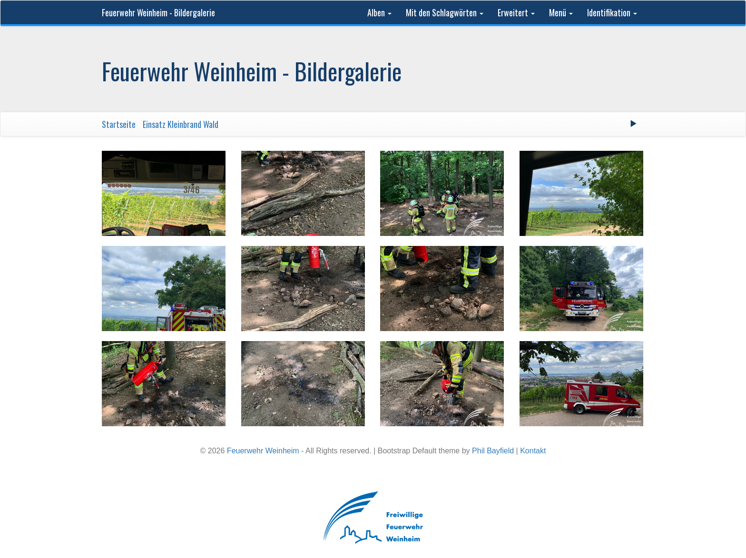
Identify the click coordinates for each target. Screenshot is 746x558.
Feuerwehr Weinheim (263, 451)
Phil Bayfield (493, 451)
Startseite (119, 124)
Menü (561, 12)
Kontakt (533, 451)
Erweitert (516, 12)
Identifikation (612, 12)
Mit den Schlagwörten (444, 12)
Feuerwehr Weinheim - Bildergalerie (158, 12)
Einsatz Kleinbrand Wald (180, 124)
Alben (379, 12)
